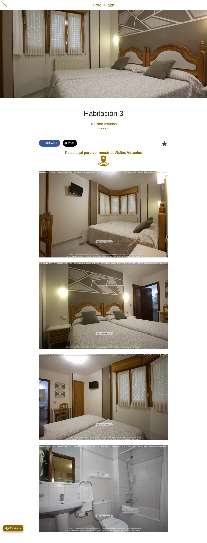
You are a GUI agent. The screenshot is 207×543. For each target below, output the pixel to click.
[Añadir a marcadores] (164, 143)
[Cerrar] (5, 5)
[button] (13, 528)
